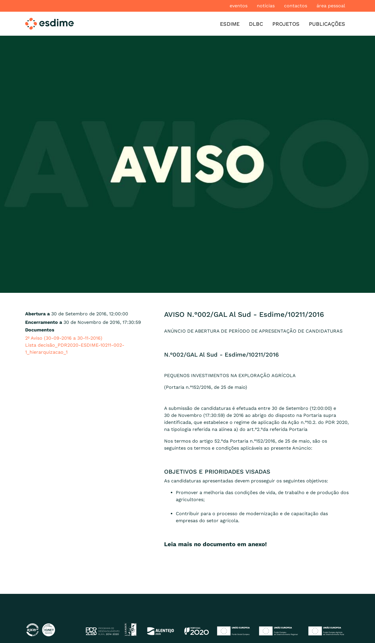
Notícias (266, 5)
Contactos (295, 5)
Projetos (286, 24)
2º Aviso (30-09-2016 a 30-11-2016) (63, 338)
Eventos (238, 5)
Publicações (327, 24)
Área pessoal (330, 5)
